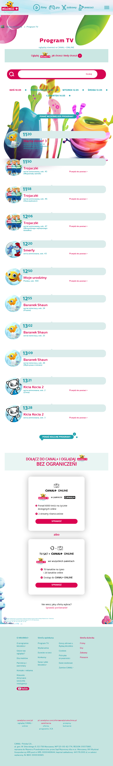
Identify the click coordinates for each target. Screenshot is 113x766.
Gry (81, 648)
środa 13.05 (95, 90)
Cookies (62, 651)
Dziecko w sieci (45, 653)
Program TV (32, 27)
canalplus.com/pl (25, 720)
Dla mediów (22, 658)
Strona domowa (14, 27)
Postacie (84, 657)
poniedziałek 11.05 (41, 90)
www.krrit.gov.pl (9, 623)
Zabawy (83, 653)
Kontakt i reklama (25, 670)
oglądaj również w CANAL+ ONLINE (56, 47)
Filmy (82, 643)
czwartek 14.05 (55, 95)
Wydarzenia (43, 648)
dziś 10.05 (15, 90)
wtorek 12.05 (70, 90)
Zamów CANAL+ (66, 668)
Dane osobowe (66, 663)
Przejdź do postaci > (78, 172)
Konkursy (42, 657)
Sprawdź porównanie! (56, 607)
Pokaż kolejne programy (57, 437)
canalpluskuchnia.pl (68, 720)
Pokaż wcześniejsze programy (57, 116)
